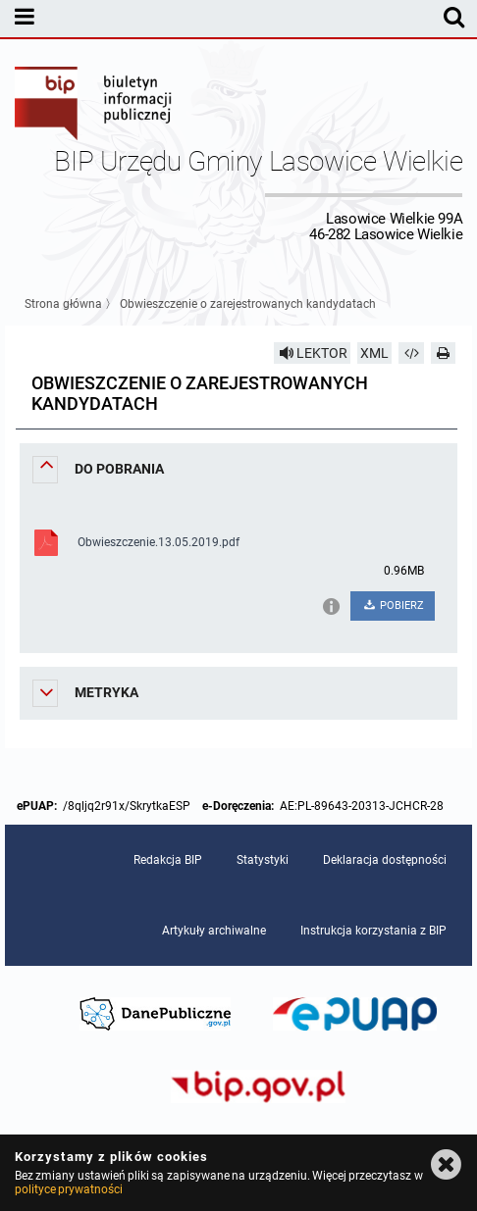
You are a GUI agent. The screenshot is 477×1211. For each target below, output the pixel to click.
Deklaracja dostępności (385, 860)
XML (374, 353)
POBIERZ (392, 605)
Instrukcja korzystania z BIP (373, 930)
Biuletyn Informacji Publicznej (94, 106)
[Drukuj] (443, 353)
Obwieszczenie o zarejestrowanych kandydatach (248, 304)
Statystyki (263, 860)
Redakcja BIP (167, 860)
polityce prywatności (69, 1189)
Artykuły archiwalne (214, 930)
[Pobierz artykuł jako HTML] (411, 353)
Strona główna (63, 304)
